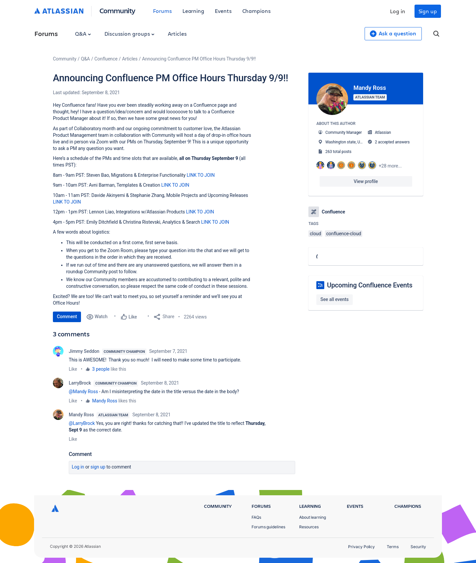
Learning (193, 10)
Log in (397, 11)
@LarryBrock (82, 423)
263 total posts (338, 151)
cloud (315, 233)
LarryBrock (80, 383)
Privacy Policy (361, 546)
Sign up (427, 11)
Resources (309, 526)
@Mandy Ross (83, 391)
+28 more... (390, 166)
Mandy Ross (104, 400)
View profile (366, 181)
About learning (312, 517)
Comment (67, 316)
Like (73, 369)
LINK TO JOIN (201, 175)
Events (223, 10)
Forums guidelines (268, 526)
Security (418, 546)
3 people (101, 369)
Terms (393, 546)
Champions (256, 10)
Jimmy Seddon (84, 351)
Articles (177, 33)
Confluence (106, 58)
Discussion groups (129, 33)
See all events (334, 299)
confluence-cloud (343, 233)
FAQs (256, 517)
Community (117, 10)
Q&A (83, 33)
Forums (162, 10)
